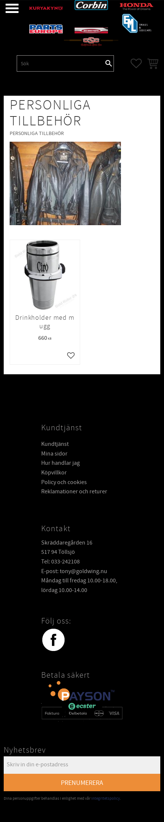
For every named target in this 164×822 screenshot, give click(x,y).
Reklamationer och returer (74, 491)
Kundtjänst (55, 444)
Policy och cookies (64, 482)
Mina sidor (54, 453)
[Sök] (109, 63)
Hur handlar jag (60, 463)
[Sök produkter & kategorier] (60, 63)
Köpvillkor (54, 472)
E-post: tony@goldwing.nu (74, 571)
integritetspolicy (105, 798)
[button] (6, 8)
